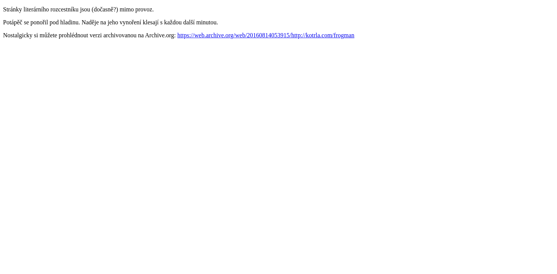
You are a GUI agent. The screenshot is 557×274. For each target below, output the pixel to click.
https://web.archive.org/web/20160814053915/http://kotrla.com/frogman (265, 35)
